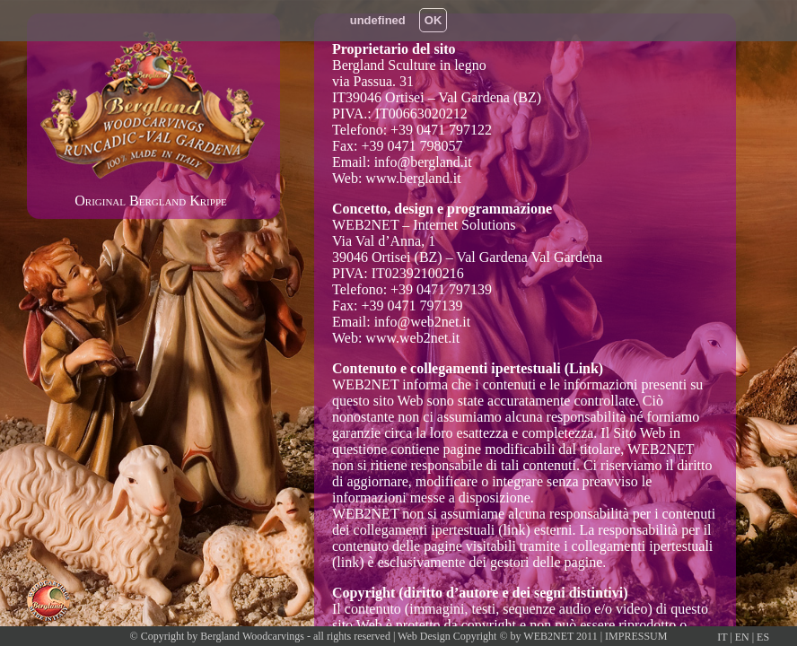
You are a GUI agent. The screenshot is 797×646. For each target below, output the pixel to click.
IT (722, 637)
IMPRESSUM (636, 636)
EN (742, 637)
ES (763, 637)
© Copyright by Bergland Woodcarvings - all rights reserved (260, 636)
